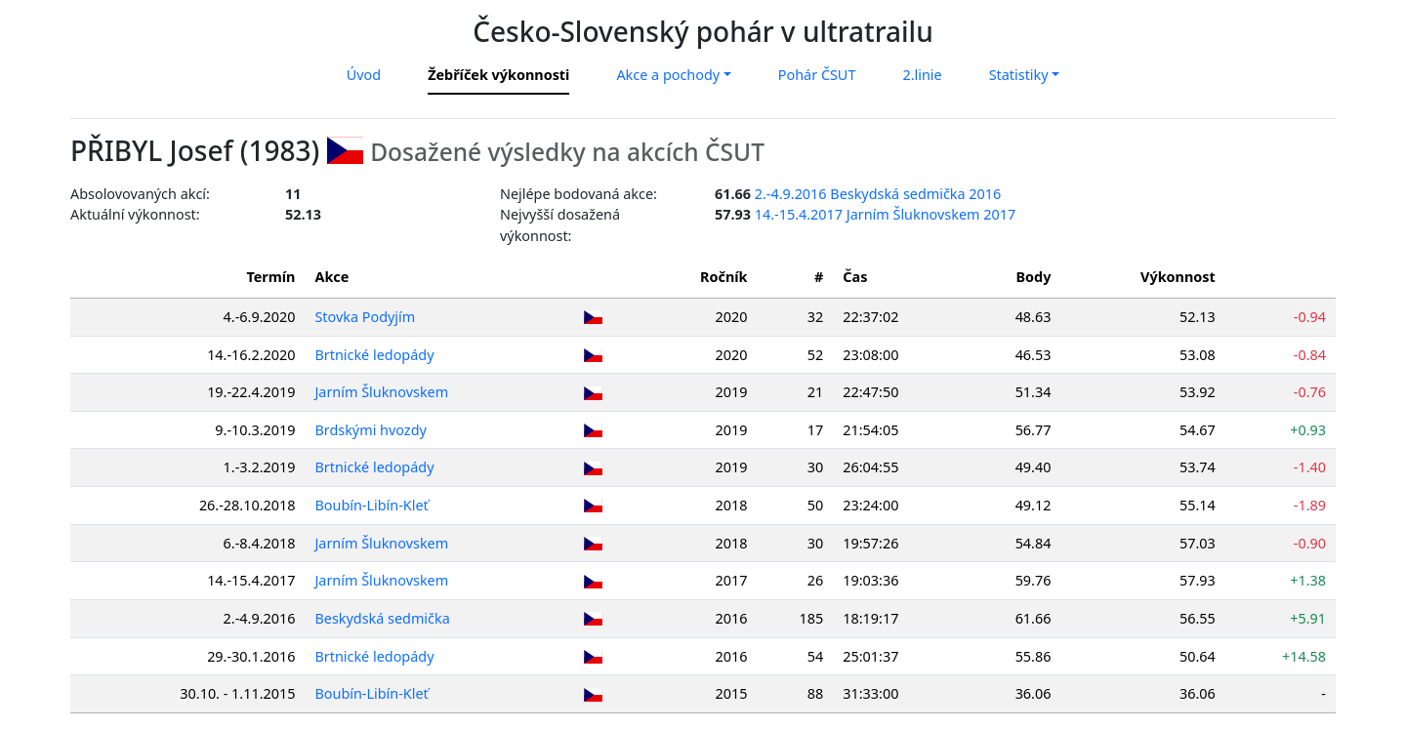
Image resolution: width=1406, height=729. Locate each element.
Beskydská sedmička (382, 618)
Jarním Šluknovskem (382, 392)
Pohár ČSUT (817, 74)
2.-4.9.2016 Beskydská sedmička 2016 (878, 193)
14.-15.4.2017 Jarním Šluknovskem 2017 (885, 214)
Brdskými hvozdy (371, 430)
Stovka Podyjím (365, 316)
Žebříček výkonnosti (498, 74)
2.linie (921, 74)
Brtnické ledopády (374, 354)
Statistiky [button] (1019, 74)
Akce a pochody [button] (668, 74)
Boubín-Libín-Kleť (372, 505)
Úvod (364, 74)
